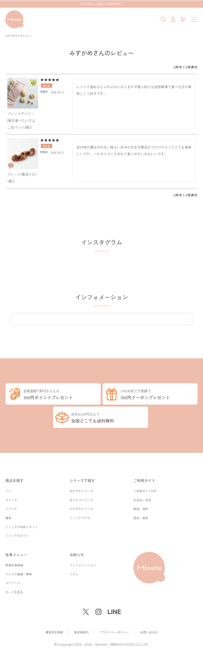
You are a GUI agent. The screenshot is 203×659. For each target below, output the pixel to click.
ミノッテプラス (80, 514)
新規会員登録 (14, 563)
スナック (11, 495)
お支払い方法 (142, 495)
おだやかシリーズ (81, 486)
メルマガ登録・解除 (18, 573)
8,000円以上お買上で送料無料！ (101, 4)
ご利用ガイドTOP (144, 486)
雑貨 (8, 514)
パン (8, 486)
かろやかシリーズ (81, 505)
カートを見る (14, 592)
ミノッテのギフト (17, 533)
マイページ (12, 582)
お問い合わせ (149, 632)
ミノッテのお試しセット (21, 524)
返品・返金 (140, 514)
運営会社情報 (54, 632)
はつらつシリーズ (81, 495)
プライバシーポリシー (114, 632)
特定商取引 (81, 632)
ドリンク (11, 505)
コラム (74, 573)
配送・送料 (140, 505)
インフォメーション (83, 563)
